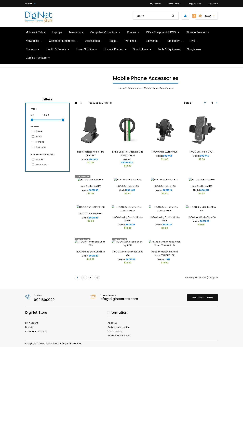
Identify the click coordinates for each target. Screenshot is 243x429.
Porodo (40, 141)
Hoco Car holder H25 (90, 215)
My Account (155, 3)
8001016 (130, 219)
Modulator (41, 164)
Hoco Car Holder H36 (201, 215)
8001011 (204, 219)
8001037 (167, 280)
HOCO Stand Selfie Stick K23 (90, 333)
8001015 (204, 156)
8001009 (130, 341)
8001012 (93, 159)
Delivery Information (119, 409)
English (29, 3)
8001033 (130, 280)
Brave (39, 131)
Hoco (39, 136)
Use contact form (202, 379)
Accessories (134, 88)
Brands (29, 409)
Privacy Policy (115, 413)
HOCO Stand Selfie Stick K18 (202, 273)
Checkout (213, 3)
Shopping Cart (194, 3)
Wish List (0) (174, 3)
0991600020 (44, 381)
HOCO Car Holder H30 (165, 215)
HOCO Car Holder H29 (128, 215)
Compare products (36, 413)
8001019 (167, 156)
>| (97, 359)
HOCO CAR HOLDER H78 (90, 273)
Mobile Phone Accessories (158, 88)
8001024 (167, 219)
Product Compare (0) (100, 103)
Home (121, 88)
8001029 (204, 277)
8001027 (93, 338)
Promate (41, 147)
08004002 (127, 162)
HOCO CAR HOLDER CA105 (165, 151)
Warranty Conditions (119, 417)
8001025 (93, 277)
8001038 (93, 219)
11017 (167, 341)
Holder (40, 159)
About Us (112, 404)
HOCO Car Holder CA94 (202, 151)
